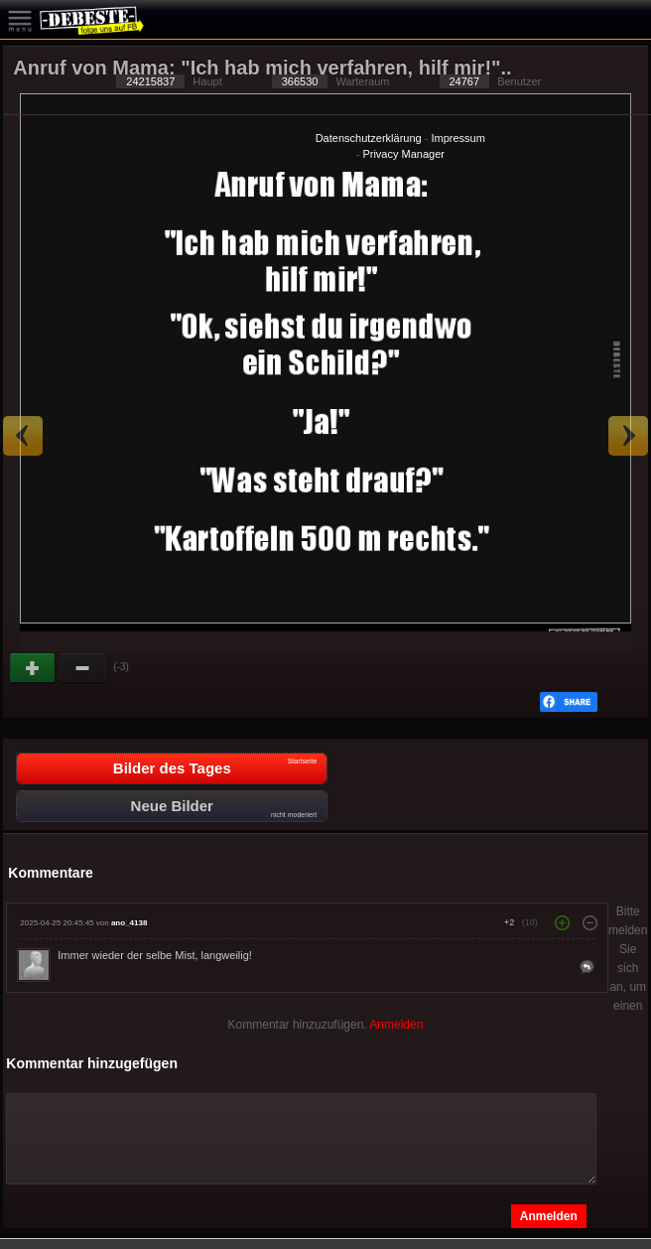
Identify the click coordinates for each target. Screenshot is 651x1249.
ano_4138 (129, 922)
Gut (34, 668)
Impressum (457, 138)
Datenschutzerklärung (369, 138)
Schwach (83, 668)
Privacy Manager (403, 154)
